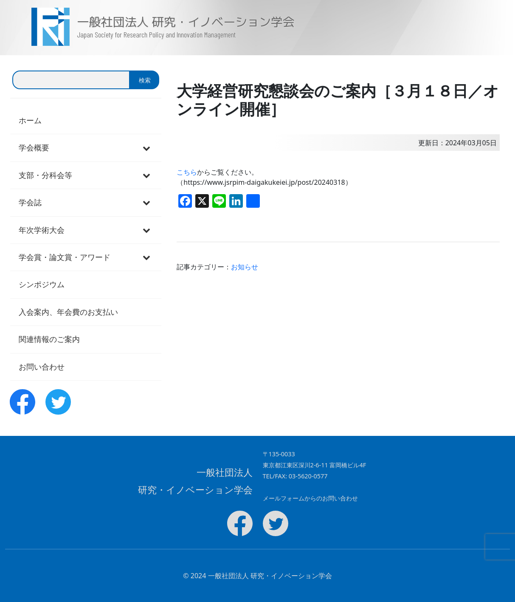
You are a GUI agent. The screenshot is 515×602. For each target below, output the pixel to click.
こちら (187, 172)
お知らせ (244, 266)
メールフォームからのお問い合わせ (310, 498)
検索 (145, 80)
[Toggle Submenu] (146, 147)
